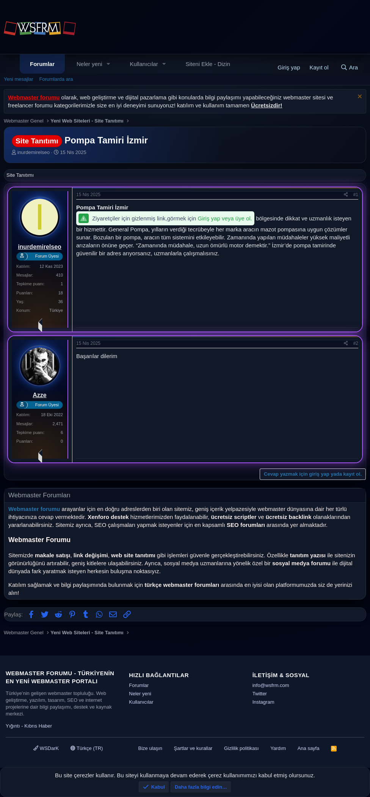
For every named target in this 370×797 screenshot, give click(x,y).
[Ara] (349, 67)
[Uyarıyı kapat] (359, 97)
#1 (355, 194)
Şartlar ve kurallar (193, 748)
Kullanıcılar (144, 64)
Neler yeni (89, 64)
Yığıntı (13, 726)
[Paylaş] (346, 194)
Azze (39, 395)
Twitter (259, 693)
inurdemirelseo (33, 152)
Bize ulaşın (150, 748)
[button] (108, 64)
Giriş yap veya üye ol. (225, 218)
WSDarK (46, 748)
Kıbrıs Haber (38, 726)
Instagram (263, 702)
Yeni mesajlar (18, 79)
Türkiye (56, 310)
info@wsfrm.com (270, 685)
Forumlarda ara (56, 79)
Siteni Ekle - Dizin (208, 64)
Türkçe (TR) (87, 748)
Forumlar (42, 64)
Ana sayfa (309, 748)
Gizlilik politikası (241, 748)
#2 (355, 343)
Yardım (278, 748)
